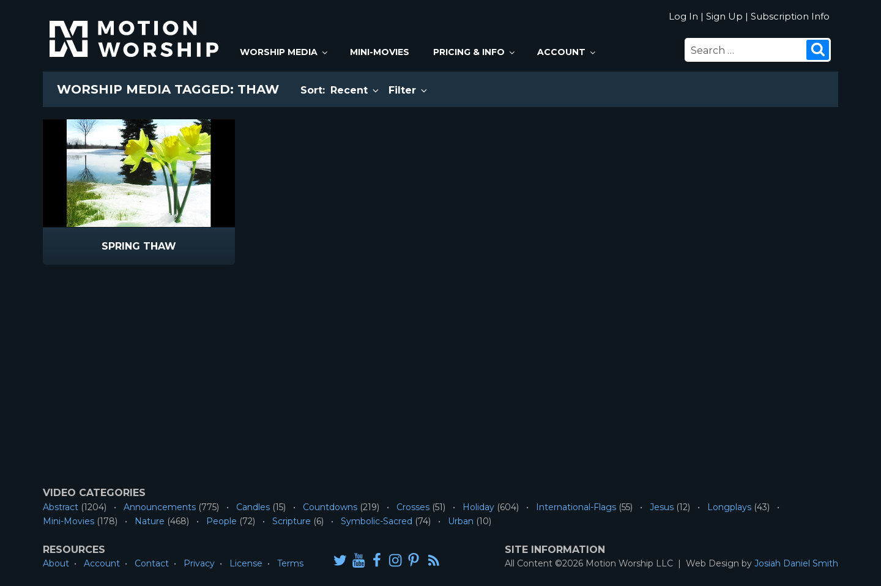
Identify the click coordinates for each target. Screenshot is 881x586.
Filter (408, 90)
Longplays (729, 507)
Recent (355, 90)
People (221, 521)
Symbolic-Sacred (376, 521)
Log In (683, 16)
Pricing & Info (474, 51)
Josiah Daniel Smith (796, 563)
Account (567, 51)
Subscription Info (790, 16)
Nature (150, 521)
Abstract (60, 507)
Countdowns (330, 507)
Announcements (160, 507)
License (245, 563)
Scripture (291, 521)
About (56, 563)
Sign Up (724, 16)
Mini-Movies (379, 51)
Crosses (412, 507)
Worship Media (284, 51)
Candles (253, 507)
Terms (290, 563)
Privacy (199, 563)
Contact (152, 563)
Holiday (478, 507)
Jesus (662, 507)
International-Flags (576, 507)
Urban (461, 521)
